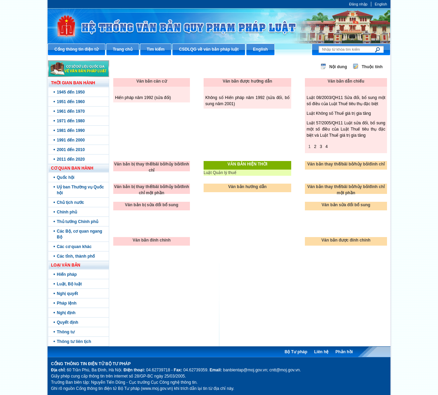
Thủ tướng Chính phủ (77, 221)
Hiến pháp (67, 274)
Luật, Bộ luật (69, 284)
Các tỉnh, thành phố (76, 256)
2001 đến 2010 (71, 149)
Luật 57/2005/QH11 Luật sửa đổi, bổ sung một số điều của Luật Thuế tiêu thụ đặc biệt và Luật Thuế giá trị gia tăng (346, 129)
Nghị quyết (67, 293)
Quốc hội (65, 177)
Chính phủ (67, 212)
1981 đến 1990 (71, 130)
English (381, 4)
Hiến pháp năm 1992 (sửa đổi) (143, 97)
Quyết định (67, 322)
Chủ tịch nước (70, 202)
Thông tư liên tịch (74, 341)
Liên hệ (321, 351)
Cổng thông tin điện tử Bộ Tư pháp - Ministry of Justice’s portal (219, 26)
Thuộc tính (372, 66)
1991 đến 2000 (71, 140)
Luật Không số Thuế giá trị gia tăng (339, 113)
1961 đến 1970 (71, 111)
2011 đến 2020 (71, 159)
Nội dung (338, 66)
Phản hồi (344, 351)
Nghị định (66, 312)
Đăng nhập (358, 4)
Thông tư (66, 332)
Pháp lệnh (67, 303)
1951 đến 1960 (71, 101)
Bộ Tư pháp (296, 351)
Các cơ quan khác (74, 246)
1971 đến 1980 (71, 121)
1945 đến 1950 (71, 92)
